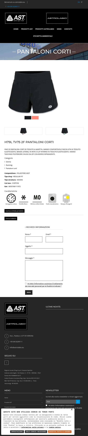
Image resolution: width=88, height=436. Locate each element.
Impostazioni (17, 432)
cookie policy (55, 427)
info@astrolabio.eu (17, 347)
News (59, 29)
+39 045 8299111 (13, 6)
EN (79, 2)
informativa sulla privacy (32, 427)
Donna (8, 162)
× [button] (72, 409)
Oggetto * (28, 246)
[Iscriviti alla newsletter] (78, 402)
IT (81, 2)
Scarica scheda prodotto (14, 211)
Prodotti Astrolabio (44, 29)
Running (9, 165)
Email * (48, 234)
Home (16, 29)
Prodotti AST (27, 29)
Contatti (68, 29)
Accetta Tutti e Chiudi (59, 432)
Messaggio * (29, 258)
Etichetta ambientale (42, 36)
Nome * (28, 234)
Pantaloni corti (11, 168)
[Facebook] (6, 363)
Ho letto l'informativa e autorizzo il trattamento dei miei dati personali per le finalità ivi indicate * (64, 408)
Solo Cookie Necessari (36, 432)
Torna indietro (11, 218)
